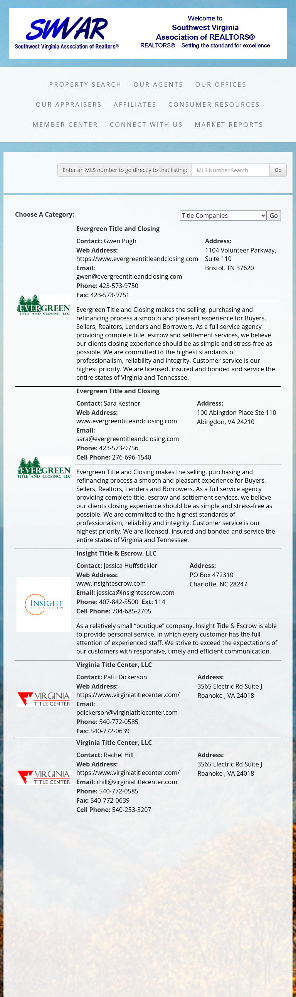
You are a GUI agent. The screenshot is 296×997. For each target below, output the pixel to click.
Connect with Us (146, 124)
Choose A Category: (45, 214)
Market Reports (229, 124)
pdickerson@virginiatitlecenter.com (127, 712)
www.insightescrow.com (111, 583)
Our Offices (221, 84)
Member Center (65, 124)
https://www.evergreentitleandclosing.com (137, 258)
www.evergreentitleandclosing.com (126, 421)
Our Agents (159, 84)
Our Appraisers (69, 104)
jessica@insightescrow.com (136, 592)
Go (278, 169)
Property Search (85, 84)
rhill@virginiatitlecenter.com (137, 782)
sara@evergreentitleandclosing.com (127, 439)
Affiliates (135, 104)
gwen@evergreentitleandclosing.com (129, 276)
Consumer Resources (214, 104)
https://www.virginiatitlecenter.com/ (128, 694)
